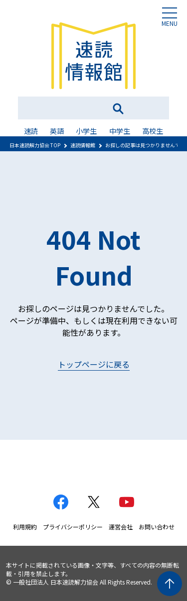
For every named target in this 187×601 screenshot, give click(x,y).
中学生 (119, 131)
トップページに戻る (94, 364)
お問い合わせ (157, 526)
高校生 (152, 131)
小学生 (86, 131)
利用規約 (25, 526)
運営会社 (121, 526)
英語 (57, 131)
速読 (31, 131)
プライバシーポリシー (73, 526)
